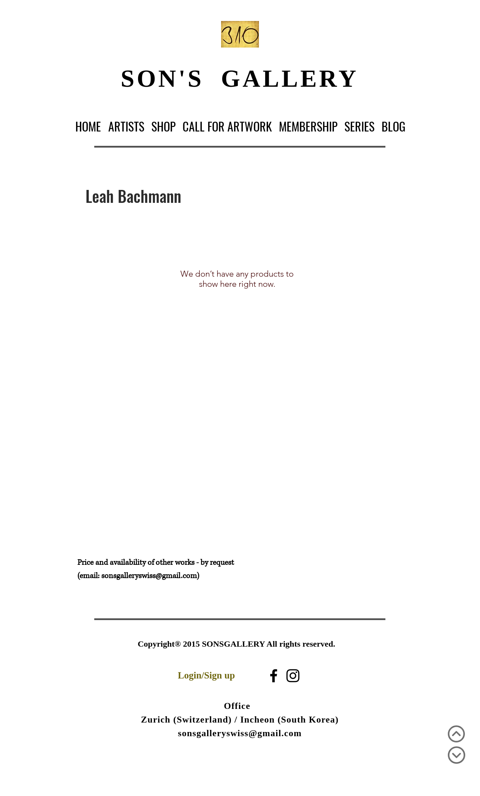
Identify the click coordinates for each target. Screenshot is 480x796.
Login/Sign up (206, 675)
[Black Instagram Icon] (293, 675)
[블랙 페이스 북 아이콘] (273, 675)
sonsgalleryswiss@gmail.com (149, 576)
